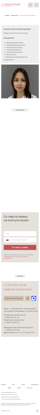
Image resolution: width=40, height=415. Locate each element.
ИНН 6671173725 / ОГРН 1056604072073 (10, 397)
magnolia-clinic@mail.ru (18, 289)
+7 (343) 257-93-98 (15, 285)
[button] (14, 298)
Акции (19, 388)
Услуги (23, 384)
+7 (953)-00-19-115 (11, 317)
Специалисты (14, 15)
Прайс (9, 388)
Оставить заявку (20, 247)
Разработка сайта (5, 410)
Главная (7, 15)
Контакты (29, 388)
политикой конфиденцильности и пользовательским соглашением (18, 256)
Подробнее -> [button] (10, 60)
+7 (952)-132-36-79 (11, 322)
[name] (20, 233)
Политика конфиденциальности (8, 392)
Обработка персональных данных (9, 394)
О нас (13, 384)
